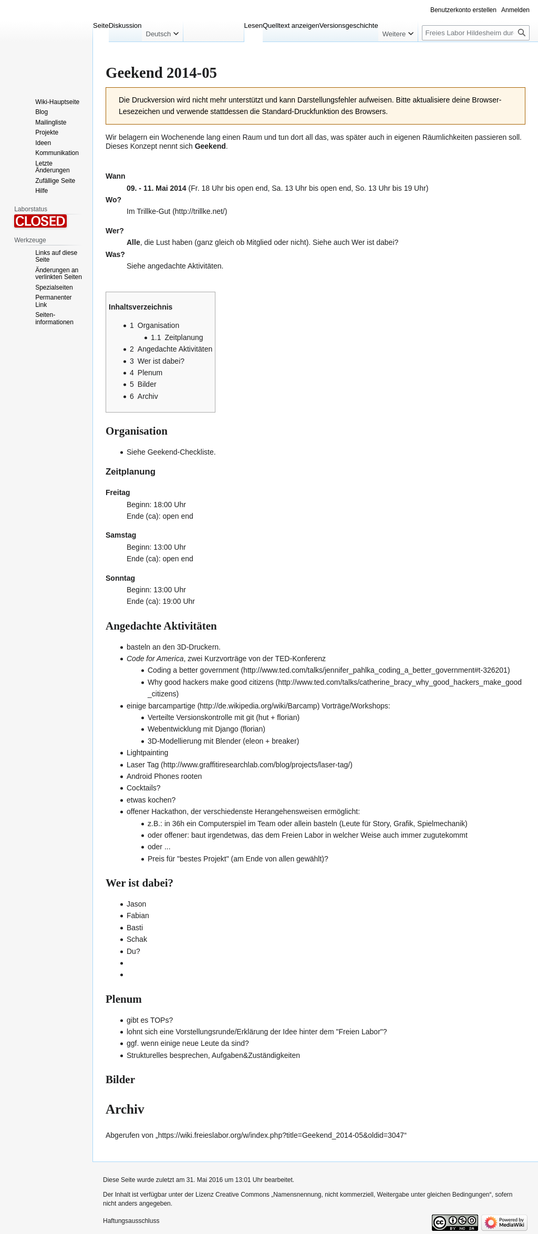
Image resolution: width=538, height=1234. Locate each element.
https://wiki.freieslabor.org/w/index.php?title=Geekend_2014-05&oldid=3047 (281, 1135)
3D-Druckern (198, 647)
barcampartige (171, 706)
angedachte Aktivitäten (185, 266)
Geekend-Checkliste (181, 452)
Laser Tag (143, 764)
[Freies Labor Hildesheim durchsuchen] (476, 32)
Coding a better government (193, 670)
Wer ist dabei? (374, 242)
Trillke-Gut (153, 211)
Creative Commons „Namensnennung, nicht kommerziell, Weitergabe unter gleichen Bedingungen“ (353, 1194)
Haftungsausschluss (131, 1221)
